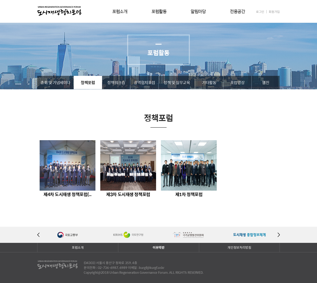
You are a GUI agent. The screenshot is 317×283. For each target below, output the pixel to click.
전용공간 (237, 11)
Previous (38, 235)
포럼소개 (119, 11)
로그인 (260, 11)
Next (279, 235)
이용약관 (159, 247)
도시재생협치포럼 (59, 11)
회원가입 (274, 11)
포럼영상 (237, 82)
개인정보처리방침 (239, 247)
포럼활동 (158, 11)
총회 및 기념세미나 (55, 82)
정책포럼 (88, 82)
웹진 (265, 82)
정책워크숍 (116, 82)
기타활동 (209, 82)
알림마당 (198, 11)
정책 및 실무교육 (177, 82)
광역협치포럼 (144, 82)
